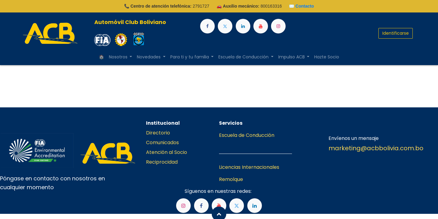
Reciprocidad (162, 161)
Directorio (158, 132)
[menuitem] (101, 57)
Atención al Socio (166, 152)
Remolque (231, 179)
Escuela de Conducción (246, 135)
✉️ (301, 6)
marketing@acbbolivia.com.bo (375, 148)
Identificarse (395, 33)
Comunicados (162, 142)
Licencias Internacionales (249, 167)
